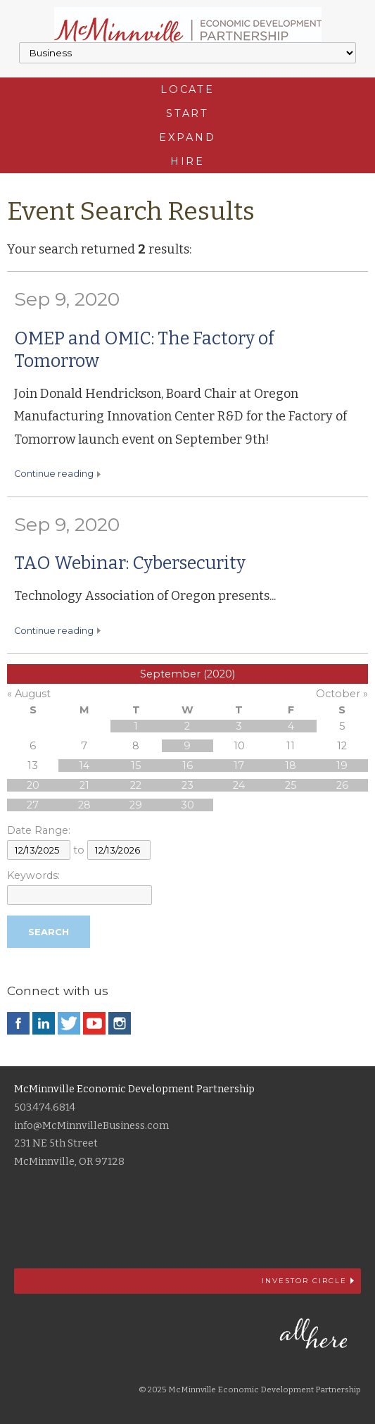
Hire (187, 161)
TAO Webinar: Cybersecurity (130, 563)
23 (187, 785)
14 (84, 765)
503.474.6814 (44, 1107)
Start (187, 113)
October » (342, 693)
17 (239, 765)
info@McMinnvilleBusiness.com (91, 1126)
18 (290, 765)
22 (135, 785)
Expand (187, 137)
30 (187, 805)
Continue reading (54, 473)
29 (135, 805)
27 (33, 805)
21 (84, 785)
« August (29, 693)
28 (84, 805)
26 (342, 785)
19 (342, 765)
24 (239, 785)
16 (187, 765)
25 (290, 785)
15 (136, 765)
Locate (187, 89)
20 (33, 785)
